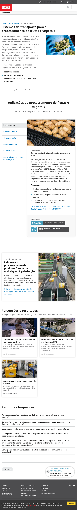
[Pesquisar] (68, 7)
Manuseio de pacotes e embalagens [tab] (13, 158)
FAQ (30, 90)
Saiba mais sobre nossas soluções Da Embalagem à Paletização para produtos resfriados (19, 291)
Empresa (5, 485)
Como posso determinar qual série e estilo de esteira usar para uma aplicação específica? (38, 451)
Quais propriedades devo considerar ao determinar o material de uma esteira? (38, 429)
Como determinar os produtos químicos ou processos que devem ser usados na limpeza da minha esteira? (38, 423)
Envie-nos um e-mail (48, 493)
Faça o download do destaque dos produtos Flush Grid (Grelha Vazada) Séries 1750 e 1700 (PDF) (51, 207)
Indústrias (6, 23)
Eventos (24, 493)
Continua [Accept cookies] (71, 503)
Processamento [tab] (10, 131)
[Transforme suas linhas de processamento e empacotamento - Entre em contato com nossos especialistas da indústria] (60, 472)
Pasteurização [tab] (9, 151)
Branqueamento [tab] (10, 144)
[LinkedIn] (70, 485)
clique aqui (32, 505)
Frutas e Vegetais (27, 23)
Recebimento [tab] (9, 125)
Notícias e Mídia (28, 485)
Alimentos (6, 13)
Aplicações (5, 90)
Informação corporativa (7, 494)
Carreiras (6, 488)
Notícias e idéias (27, 488)
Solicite (62, 2)
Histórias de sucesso (28, 491)
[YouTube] (74, 485)
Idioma (71, 2)
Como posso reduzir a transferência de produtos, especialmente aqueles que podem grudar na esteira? (38, 434)
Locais (4, 491)
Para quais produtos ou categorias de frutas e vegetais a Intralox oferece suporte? (38, 416)
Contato (44, 485)
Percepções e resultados (19, 90)
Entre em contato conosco (47, 2)
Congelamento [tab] (9, 138)
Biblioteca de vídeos (28, 496)
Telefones (44, 488)
